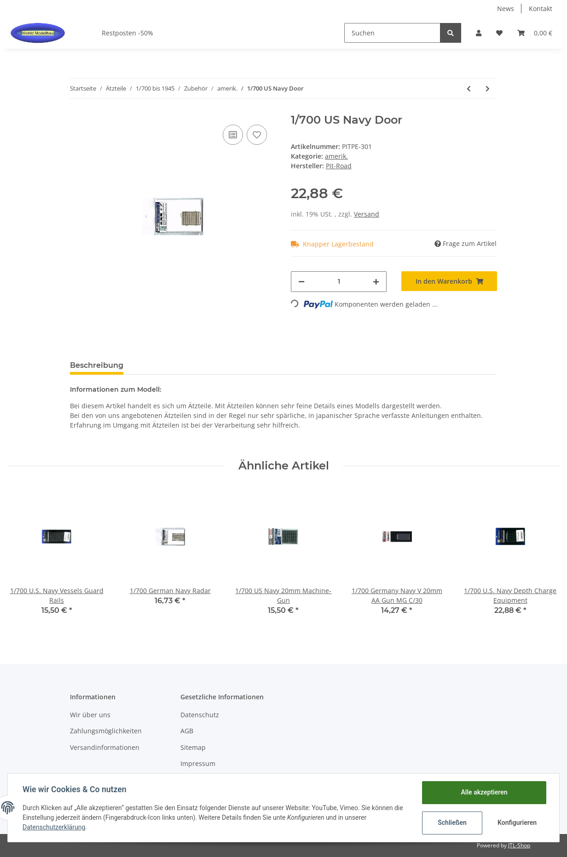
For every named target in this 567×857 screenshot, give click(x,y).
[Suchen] (392, 33)
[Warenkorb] (535, 33)
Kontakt (540, 8)
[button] (479, 33)
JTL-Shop (519, 845)
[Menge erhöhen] (376, 281)
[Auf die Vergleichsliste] (233, 135)
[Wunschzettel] (499, 33)
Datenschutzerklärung (54, 827)
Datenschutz (199, 714)
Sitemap (193, 747)
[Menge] (338, 281)
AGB (186, 730)
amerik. (336, 156)
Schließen (452, 822)
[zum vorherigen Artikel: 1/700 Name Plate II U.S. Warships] (468, 88)
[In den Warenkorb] (449, 281)
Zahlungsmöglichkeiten (106, 730)
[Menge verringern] (301, 281)
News (505, 8)
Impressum (197, 763)
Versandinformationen (104, 747)
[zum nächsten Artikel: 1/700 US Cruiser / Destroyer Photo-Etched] (487, 88)
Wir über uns (90, 714)
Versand (366, 214)
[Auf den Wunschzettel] (257, 135)
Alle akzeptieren (484, 792)
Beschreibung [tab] (96, 365)
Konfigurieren (517, 822)
